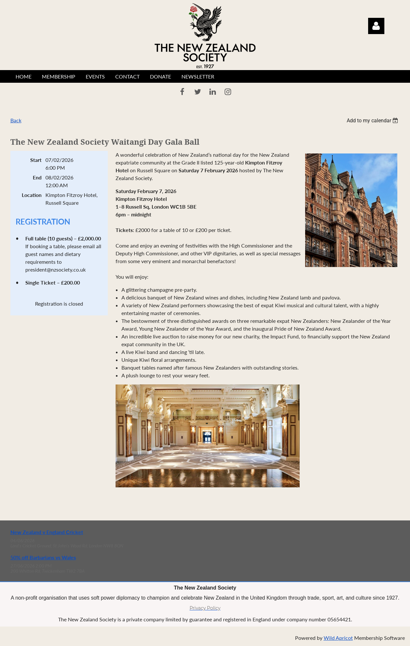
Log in (376, 26)
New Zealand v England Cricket (46, 532)
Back (15, 120)
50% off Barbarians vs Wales (43, 557)
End (37, 177)
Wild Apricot (338, 638)
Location (32, 195)
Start (36, 160)
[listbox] (373, 120)
